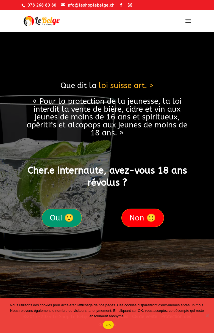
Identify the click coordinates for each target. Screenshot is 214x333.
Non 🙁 (142, 217)
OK (108, 325)
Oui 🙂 (62, 217)
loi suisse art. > (126, 85)
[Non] (207, 315)
